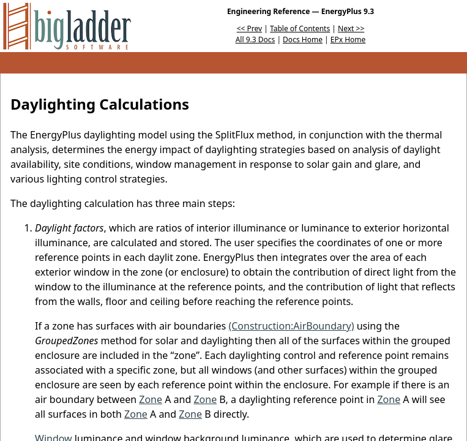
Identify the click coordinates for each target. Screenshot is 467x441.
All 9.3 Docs (255, 39)
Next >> (351, 28)
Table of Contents (300, 28)
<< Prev (249, 28)
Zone (150, 399)
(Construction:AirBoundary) (291, 326)
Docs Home (303, 39)
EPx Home (348, 39)
